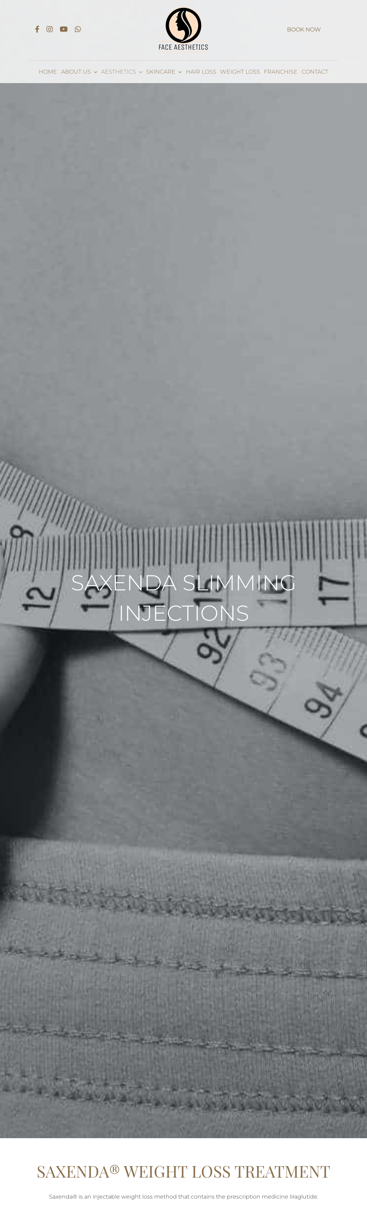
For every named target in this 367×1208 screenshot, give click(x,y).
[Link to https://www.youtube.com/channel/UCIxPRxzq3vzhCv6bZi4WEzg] (64, 29)
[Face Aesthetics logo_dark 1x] (183, 8)
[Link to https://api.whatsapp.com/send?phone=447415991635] (78, 29)
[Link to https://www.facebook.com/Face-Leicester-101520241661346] (37, 29)
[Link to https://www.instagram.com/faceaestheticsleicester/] (49, 29)
